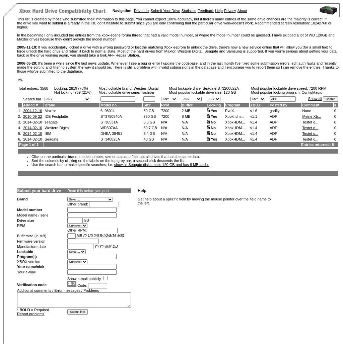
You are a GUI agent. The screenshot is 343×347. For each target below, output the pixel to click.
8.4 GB (149, 134)
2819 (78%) (78, 88)
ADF (273, 116)
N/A (164, 122)
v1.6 (253, 111)
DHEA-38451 (111, 134)
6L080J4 (107, 111)
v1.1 (253, 116)
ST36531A (109, 122)
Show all (315, 99)
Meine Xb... (311, 116)
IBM (48, 134)
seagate (51, 122)
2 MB (186, 111)
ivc (20, 79)
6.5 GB (149, 122)
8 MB (186, 116)
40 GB (148, 139)
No (213, 122)
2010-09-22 (32, 116)
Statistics (189, 11)
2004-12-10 (32, 111)
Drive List (141, 11)
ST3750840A (111, 116)
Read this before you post (88, 191)
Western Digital (146, 88)
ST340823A (110, 139)
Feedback (206, 11)
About (242, 11)
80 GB (148, 111)
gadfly (274, 111)
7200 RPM (317, 88)
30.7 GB (150, 128)
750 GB (149, 116)
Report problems (30, 314)
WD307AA (109, 128)
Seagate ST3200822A (221, 88)
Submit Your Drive (165, 11)
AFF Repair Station (123, 55)
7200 (165, 111)
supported (255, 51)
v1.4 (253, 122)
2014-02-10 (32, 122)
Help (219, 11)
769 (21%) (82, 92)
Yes (214, 111)
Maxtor (50, 111)
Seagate (51, 139)
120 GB (229, 92)
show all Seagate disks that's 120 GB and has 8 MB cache (161, 165)
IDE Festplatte (56, 116)
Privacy (230, 11)
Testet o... (310, 122)
